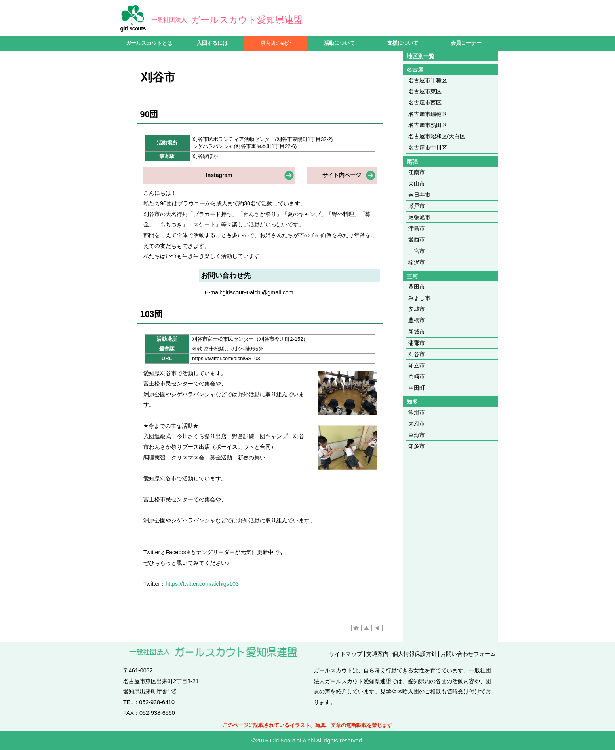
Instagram (219, 175)
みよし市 (419, 298)
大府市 (416, 423)
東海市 (416, 435)
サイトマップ (345, 654)
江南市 (416, 172)
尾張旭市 (419, 217)
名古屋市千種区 (427, 80)
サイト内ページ (341, 175)
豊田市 (416, 286)
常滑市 (416, 412)
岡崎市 (416, 376)
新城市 (416, 331)
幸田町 (416, 388)
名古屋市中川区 (427, 147)
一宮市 (416, 251)
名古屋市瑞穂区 (427, 114)
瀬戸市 (416, 206)
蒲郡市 (416, 343)
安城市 (416, 309)
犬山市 (416, 183)
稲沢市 (416, 262)
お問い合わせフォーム (468, 654)
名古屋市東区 (425, 91)
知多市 (416, 446)
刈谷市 (416, 354)
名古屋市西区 (425, 102)
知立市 (416, 365)
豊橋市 (416, 320)
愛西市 (416, 239)
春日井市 (419, 195)
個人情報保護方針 (414, 654)
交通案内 (377, 654)
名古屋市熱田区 (427, 125)
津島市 (416, 228)
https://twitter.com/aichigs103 (202, 584)
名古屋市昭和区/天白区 (436, 136)
